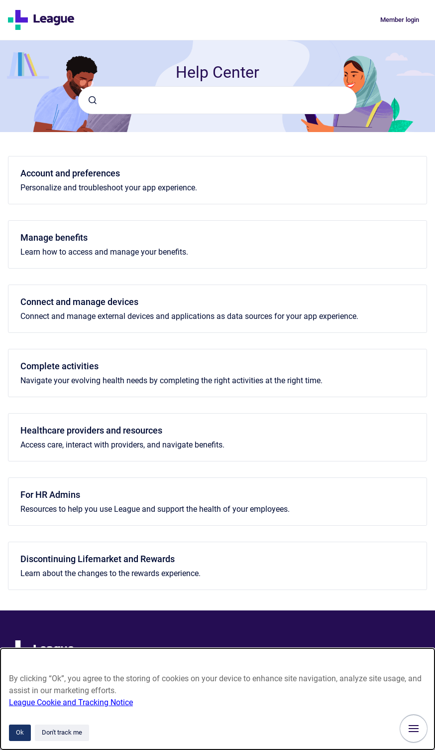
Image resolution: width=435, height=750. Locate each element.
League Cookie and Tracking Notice (71, 702)
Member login (399, 19)
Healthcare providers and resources (91, 430)
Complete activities (59, 366)
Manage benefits (54, 237)
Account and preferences (70, 173)
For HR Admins (50, 494)
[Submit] (93, 100)
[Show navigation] (413, 728)
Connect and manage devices (79, 302)
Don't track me (62, 732)
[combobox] (217, 100)
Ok (20, 732)
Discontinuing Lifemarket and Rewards (97, 559)
